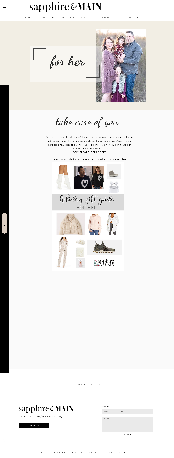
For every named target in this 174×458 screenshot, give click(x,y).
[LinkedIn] (4, 451)
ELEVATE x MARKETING (118, 452)
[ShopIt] (4, 446)
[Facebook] (4, 438)
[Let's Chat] (4, 223)
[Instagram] (4, 433)
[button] (4, 6)
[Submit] (127, 434)
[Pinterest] (4, 442)
